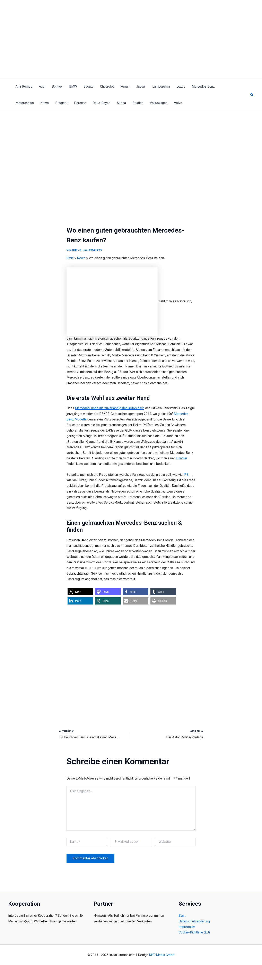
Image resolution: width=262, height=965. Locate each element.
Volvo (178, 103)
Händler (181, 458)
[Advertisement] (131, 47)
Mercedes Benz (203, 86)
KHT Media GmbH (162, 955)
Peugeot (61, 103)
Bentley (57, 86)
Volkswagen (158, 103)
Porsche (80, 103)
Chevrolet (107, 86)
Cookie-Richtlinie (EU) (194, 932)
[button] (252, 94)
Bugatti (89, 86)
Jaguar (141, 86)
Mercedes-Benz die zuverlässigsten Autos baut (109, 408)
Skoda (121, 103)
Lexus (180, 86)
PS (186, 475)
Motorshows (25, 103)
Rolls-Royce (101, 103)
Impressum (187, 927)
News (44, 103)
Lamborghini (161, 86)
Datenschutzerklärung (194, 921)
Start (182, 916)
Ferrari (125, 86)
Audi (42, 86)
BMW (73, 86)
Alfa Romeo (24, 86)
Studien (137, 103)
